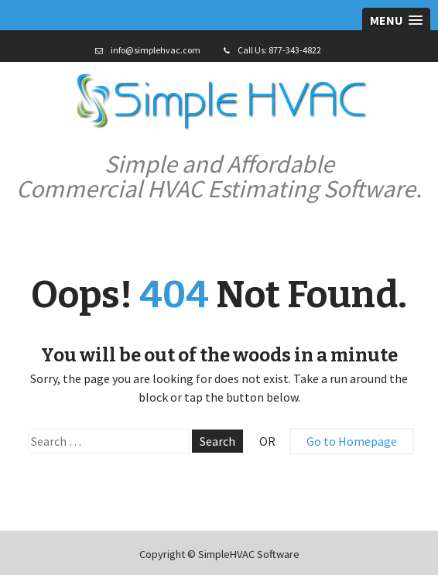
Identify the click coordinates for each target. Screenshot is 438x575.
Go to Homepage (351, 441)
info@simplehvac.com (155, 50)
